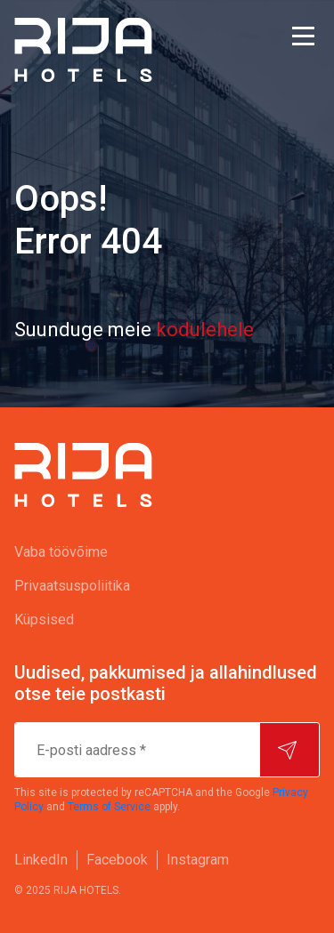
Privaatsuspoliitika (72, 585)
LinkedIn (41, 859)
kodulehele (205, 329)
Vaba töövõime (61, 551)
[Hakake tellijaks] (289, 749)
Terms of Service (109, 806)
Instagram (198, 859)
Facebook (117, 859)
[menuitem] (167, 552)
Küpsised (44, 619)
